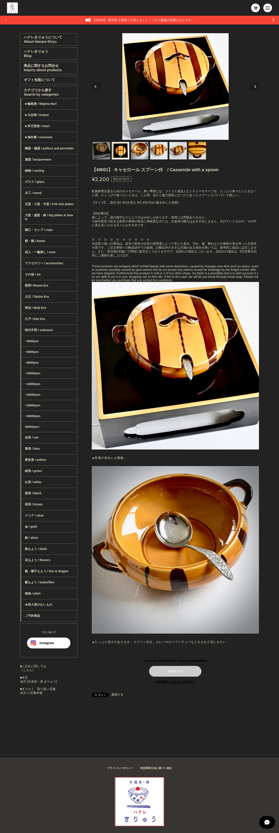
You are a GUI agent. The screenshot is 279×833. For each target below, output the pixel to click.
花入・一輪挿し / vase (40, 252)
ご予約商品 (32, 615)
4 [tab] (159, 150)
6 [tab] (197, 150)
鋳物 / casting (34, 170)
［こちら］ (27, 670)
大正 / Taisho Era (37, 296)
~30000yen (32, 416)
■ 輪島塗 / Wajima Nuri (41, 103)
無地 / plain (33, 593)
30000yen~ (32, 427)
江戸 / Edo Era (35, 319)
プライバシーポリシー (120, 768)
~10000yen (32, 373)
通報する (117, 694)
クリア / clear (34, 515)
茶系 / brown (34, 504)
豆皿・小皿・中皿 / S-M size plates (49, 204)
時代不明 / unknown (39, 330)
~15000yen (32, 384)
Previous (96, 86)
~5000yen (32, 352)
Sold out (175, 671)
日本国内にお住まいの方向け (175, 682)
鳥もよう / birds (36, 549)
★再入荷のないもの (38, 604)
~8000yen (32, 362)
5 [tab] (178, 150)
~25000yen (32, 405)
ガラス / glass (34, 181)
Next (254, 86)
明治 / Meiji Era (35, 307)
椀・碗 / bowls (35, 241)
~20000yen (32, 394)
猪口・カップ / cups (39, 230)
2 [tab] (120, 150)
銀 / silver (31, 537)
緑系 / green (33, 471)
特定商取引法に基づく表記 (156, 768)
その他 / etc (33, 274)
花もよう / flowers (37, 560)
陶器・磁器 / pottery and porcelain (49, 148)
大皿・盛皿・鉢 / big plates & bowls (49, 217)
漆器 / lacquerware (38, 159)
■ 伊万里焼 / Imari (37, 126)
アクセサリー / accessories (44, 263)
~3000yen (32, 341)
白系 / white (33, 482)
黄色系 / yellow (35, 459)
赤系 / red (31, 437)
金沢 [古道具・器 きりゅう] (38, 681)
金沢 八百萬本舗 (31, 693)
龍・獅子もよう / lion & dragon (46, 571)
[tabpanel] (175, 86)
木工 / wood (33, 193)
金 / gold (31, 526)
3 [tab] (139, 150)
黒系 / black (33, 493)
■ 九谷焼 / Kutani (37, 115)
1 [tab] (101, 150)
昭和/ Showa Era (36, 285)
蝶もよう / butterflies (39, 582)
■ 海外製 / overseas (39, 137)
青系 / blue (32, 448)
